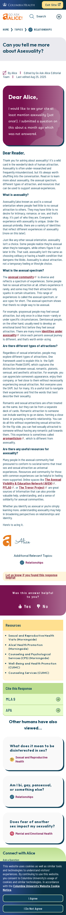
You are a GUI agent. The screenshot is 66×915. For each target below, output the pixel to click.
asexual (22, 277)
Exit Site (51, 5)
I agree (33, 901)
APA (9, 710)
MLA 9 (10, 699)
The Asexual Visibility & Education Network (32, 481)
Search (38, 16)
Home (6, 29)
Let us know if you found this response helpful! (31, 576)
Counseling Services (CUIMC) (28, 673)
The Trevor (33, 487)
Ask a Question (11, 859)
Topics (18, 29)
